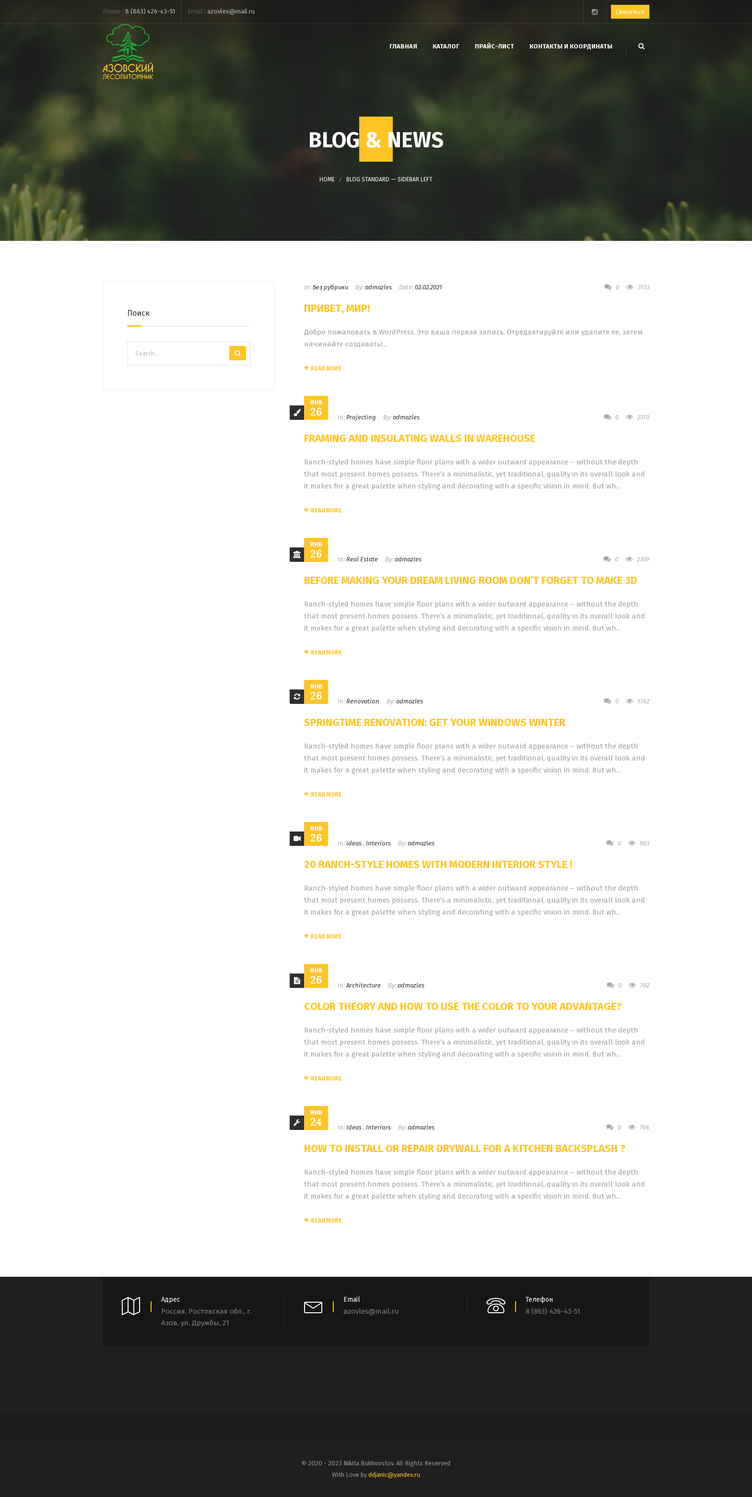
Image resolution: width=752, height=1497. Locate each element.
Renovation (362, 701)
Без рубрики (330, 287)
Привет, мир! (337, 308)
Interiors (378, 843)
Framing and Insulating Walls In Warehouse (419, 438)
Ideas (354, 843)
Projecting (361, 417)
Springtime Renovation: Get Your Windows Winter (434, 722)
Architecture (363, 985)
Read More (323, 368)
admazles (378, 287)
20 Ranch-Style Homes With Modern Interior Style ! (438, 864)
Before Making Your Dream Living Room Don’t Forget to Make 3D (470, 580)
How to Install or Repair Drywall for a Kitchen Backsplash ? (464, 1148)
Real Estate (362, 559)
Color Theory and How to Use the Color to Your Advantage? (463, 1006)
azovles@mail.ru (231, 11)
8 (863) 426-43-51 (150, 11)
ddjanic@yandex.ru (394, 1474)
